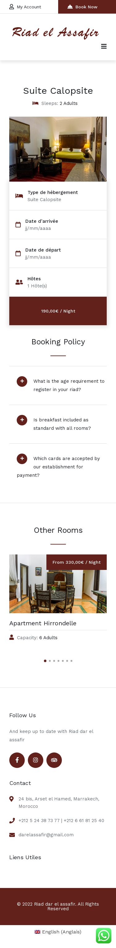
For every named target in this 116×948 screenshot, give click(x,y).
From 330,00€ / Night (77, 562)
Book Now (82, 6)
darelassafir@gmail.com (46, 835)
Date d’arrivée (41, 221)
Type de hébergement (53, 192)
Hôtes (34, 279)
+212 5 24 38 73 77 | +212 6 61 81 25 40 (61, 820)
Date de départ (43, 250)
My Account (25, 6)
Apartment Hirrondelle (42, 623)
